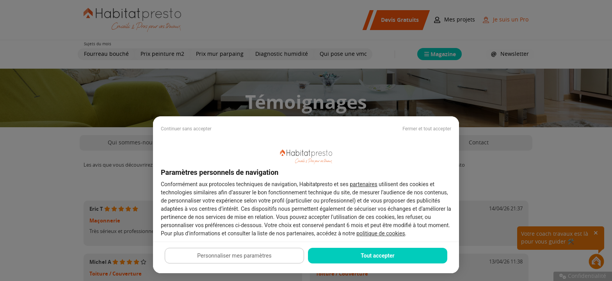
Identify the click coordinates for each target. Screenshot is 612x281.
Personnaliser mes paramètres (234, 256)
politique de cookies (380, 233)
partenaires (363, 184)
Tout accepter (377, 256)
